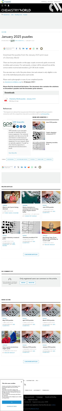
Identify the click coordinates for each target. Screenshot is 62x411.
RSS (37, 380)
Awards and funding (50, 397)
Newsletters (6, 14)
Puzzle (45, 205)
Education (50, 1)
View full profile (13, 153)
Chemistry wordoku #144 (52, 143)
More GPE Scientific (40, 117)
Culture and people (22, 159)
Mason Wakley (50, 244)
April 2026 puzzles (28, 320)
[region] (11, 395)
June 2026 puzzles (51, 122)
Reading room (18, 14)
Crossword (10, 159)
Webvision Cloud (35, 408)
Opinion (45, 235)
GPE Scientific (19, 40)
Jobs (12, 14)
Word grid (40, 159)
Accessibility (37, 390)
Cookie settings (12, 406)
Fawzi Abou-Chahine (12, 213)
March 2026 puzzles (48, 320)
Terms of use (28, 390)
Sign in (23, 282)
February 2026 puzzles (29, 347)
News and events (29, 397)
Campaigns (40, 397)
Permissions (45, 390)
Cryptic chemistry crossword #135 (51, 133)
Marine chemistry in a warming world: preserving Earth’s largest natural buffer (30, 210)
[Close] (21, 382)
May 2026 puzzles (8, 320)
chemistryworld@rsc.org (13, 82)
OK (11, 402)
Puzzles (25, 14)
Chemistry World (31, 216)
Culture (4, 32)
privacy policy (45, 114)
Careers (5, 205)
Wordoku (49, 159)
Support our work (32, 399)
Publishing (44, 1)
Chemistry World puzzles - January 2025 (22, 99)
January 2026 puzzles (49, 347)
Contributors (30, 380)
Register (31, 282)
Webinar (25, 205)
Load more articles (31, 254)
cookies (53, 405)
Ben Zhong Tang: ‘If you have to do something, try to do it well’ (50, 239)
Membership (57, 1)
